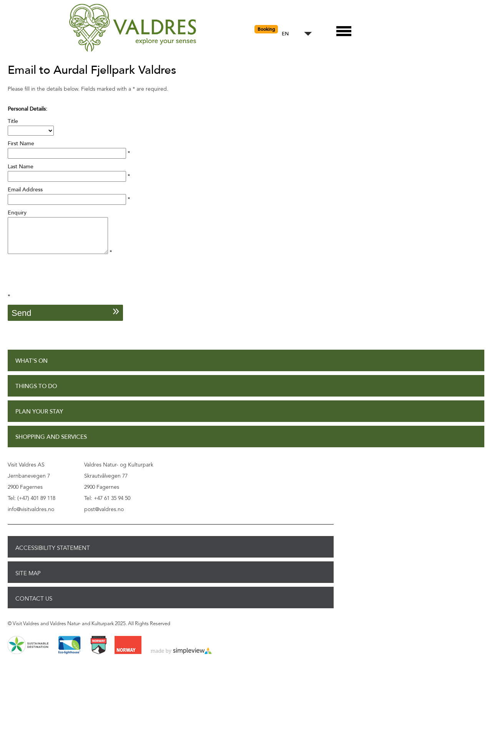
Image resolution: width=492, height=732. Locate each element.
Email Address (25, 189)
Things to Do (36, 393)
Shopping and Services (51, 444)
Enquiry (17, 212)
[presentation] (66, 284)
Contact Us (33, 605)
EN (285, 34)
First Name (21, 143)
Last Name (20, 166)
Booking (266, 29)
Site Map (28, 580)
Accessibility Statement (52, 554)
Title (13, 121)
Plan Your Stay (39, 419)
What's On (31, 368)
